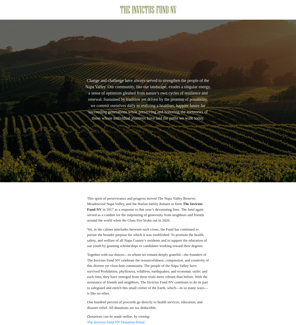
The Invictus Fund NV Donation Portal (116, 322)
